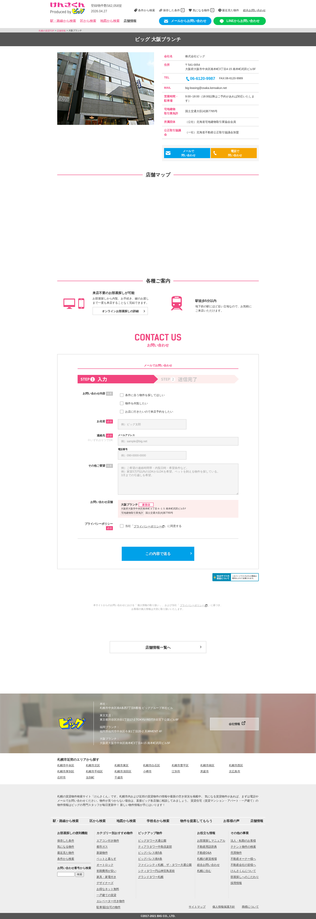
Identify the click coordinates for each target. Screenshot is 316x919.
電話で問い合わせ (235, 153)
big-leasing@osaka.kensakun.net (206, 88)
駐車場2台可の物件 (109, 907)
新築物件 (102, 852)
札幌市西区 (236, 765)
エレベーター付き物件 (111, 901)
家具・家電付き (106, 877)
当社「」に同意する (153, 526)
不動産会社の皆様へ (243, 865)
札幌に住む (204, 871)
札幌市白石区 (151, 765)
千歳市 (118, 777)
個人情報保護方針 (223, 906)
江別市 (176, 771)
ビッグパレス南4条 (150, 859)
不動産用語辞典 (207, 846)
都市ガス (102, 846)
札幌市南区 (207, 765)
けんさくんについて (243, 871)
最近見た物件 (65, 852)
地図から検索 (110, 21)
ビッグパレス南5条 (150, 852)
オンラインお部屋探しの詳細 (120, 311)
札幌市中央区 (65, 765)
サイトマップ (197, 906)
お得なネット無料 (108, 889)
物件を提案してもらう (196, 821)
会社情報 (234, 724)
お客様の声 (231, 821)
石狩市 (61, 777)
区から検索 (97, 821)
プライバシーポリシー (149, 526)
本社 (102, 703)
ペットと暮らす (106, 859)
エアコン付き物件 (108, 840)
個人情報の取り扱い (148, 605)
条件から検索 (65, 859)
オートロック (105, 865)
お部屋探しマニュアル (211, 840)
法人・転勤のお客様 (243, 840)
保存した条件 (65, 840)
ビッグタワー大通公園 (152, 840)
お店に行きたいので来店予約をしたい (149, 411)
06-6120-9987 (200, 78)
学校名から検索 (158, 821)
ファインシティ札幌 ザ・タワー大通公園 (165, 865)
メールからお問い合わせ (185, 21)
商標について (250, 906)
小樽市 (147, 771)
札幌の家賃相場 (207, 859)
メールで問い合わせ (188, 153)
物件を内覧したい (136, 403)
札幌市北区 (93, 765)
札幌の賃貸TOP (46, 30)
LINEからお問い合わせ (240, 21)
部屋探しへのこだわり (245, 877)
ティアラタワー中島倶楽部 (155, 846)
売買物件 (236, 852)
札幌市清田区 (122, 771)
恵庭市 (204, 771)
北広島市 (234, 771)
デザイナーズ (105, 883)
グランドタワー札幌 (150, 877)
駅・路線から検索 (66, 821)
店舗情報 (130, 21)
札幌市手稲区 (94, 771)
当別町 (90, 777)
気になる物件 (65, 846)
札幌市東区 (121, 765)
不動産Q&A (204, 852)
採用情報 (236, 883)
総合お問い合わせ (208, 865)
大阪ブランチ (108, 738)
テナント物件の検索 (243, 846)
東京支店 (105, 715)
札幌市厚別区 (65, 771)
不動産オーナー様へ (243, 859)
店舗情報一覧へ (158, 648)
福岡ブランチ (108, 727)
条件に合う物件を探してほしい (145, 395)
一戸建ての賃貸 (106, 895)
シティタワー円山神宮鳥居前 (156, 871)
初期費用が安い (106, 871)
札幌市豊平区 (180, 765)
